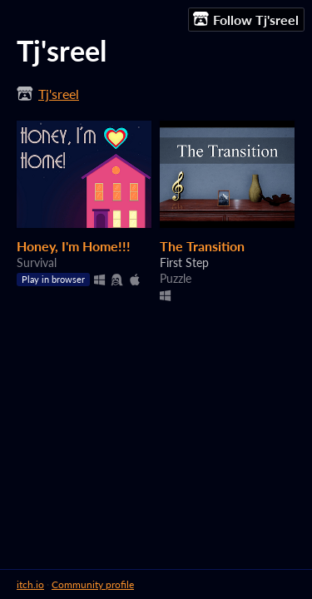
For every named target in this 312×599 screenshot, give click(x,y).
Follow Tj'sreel (246, 19)
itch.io (30, 584)
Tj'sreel (58, 93)
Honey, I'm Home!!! (74, 246)
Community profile (93, 584)
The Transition (202, 246)
